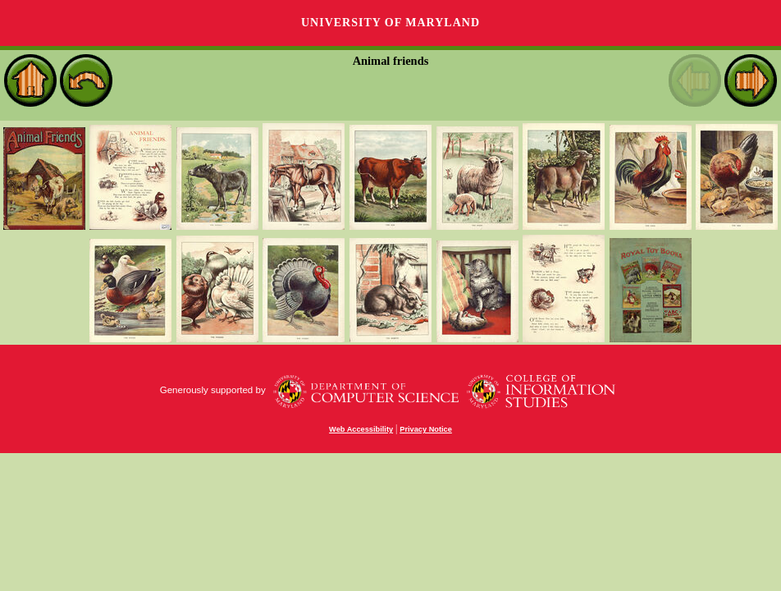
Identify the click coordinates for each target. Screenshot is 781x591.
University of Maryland (390, 22)
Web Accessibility (361, 429)
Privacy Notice (426, 429)
